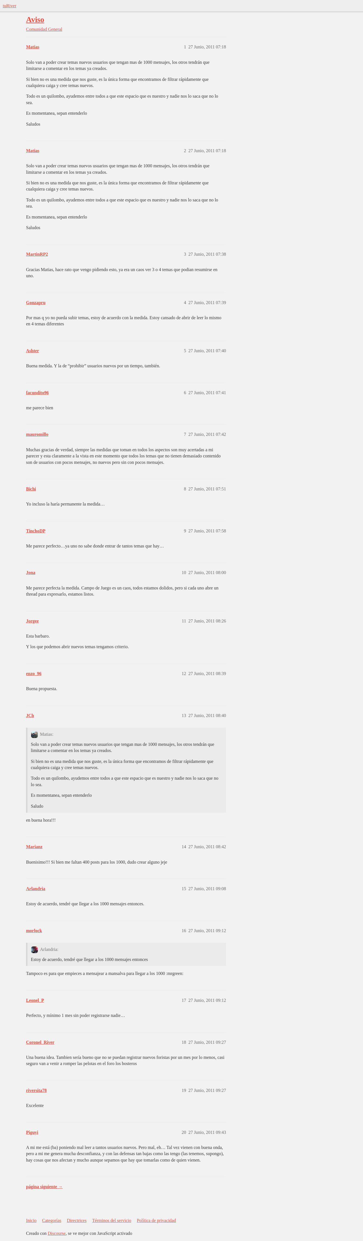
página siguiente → (44, 1186)
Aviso (35, 19)
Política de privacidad (156, 1220)
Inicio (31, 1220)
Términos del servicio (111, 1220)
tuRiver (9, 5)
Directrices (77, 1220)
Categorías (51, 1220)
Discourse (57, 1233)
